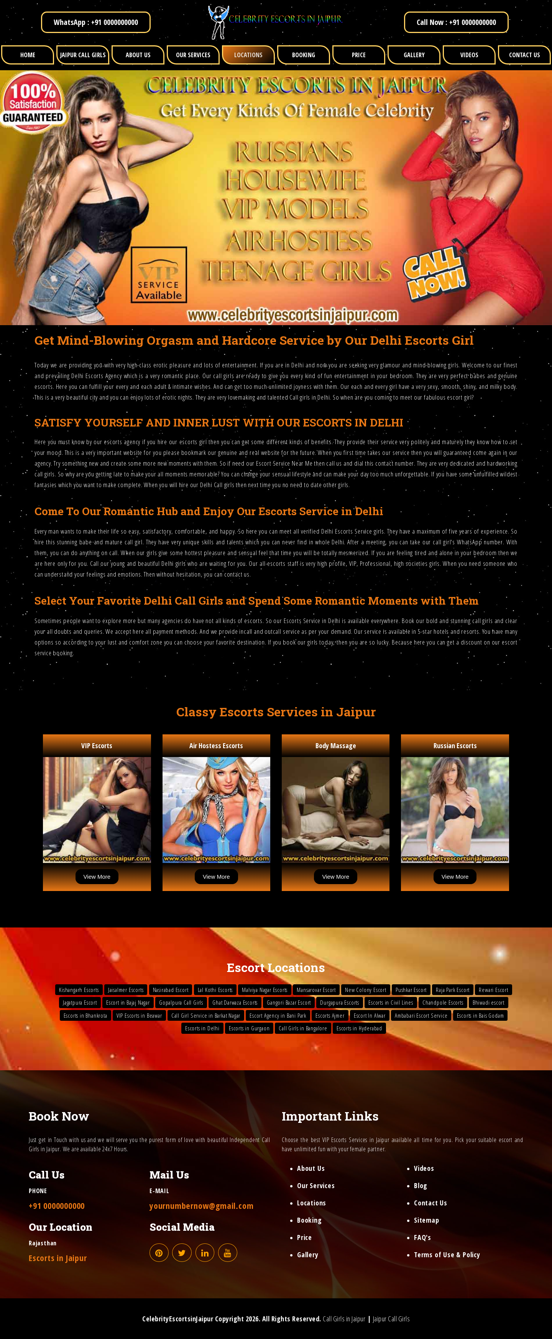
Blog (420, 1185)
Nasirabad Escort (171, 990)
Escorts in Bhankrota (85, 1015)
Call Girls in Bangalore (303, 1028)
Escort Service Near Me (284, 463)
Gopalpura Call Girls (181, 1002)
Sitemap (426, 1220)
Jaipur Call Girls (391, 1318)
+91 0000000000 (57, 1205)
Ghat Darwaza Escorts (235, 1002)
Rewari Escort (493, 990)
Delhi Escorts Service (346, 531)
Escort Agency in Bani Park (278, 1015)
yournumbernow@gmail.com (201, 1205)
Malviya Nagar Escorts (265, 990)
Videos (424, 1168)
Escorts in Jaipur (58, 1257)
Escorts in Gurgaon (249, 1028)
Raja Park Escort (453, 990)
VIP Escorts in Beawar (139, 1015)
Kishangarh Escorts (79, 990)
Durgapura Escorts (339, 1002)
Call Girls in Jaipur (344, 1318)
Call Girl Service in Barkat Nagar (205, 1015)
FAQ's (422, 1237)
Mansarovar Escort (316, 990)
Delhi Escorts (87, 375)
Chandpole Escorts (442, 1002)
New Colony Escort (365, 990)
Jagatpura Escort (80, 1002)
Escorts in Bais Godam (480, 1015)
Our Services (316, 1185)
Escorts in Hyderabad (359, 1028)
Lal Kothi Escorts (215, 990)
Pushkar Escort (411, 990)
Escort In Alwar (370, 1015)
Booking (309, 1220)
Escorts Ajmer (329, 1015)
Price (304, 1237)
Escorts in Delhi (202, 1028)
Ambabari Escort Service (421, 1015)
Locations (311, 1202)
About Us (311, 1168)
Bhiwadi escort (488, 1002)
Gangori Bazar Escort (289, 1002)
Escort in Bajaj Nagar (128, 1002)
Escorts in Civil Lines (390, 1002)
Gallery (308, 1254)
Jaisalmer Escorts (126, 990)
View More (97, 876)
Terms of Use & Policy (447, 1254)
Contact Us (430, 1202)
